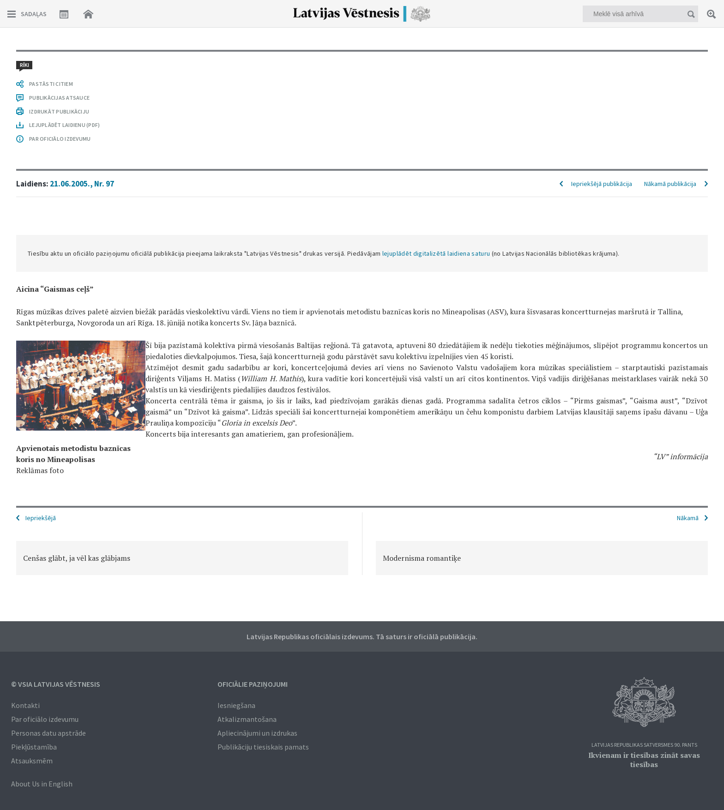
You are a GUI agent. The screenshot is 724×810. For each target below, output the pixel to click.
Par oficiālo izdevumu (44, 719)
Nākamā (688, 518)
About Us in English (41, 783)
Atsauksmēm (32, 760)
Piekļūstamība (34, 746)
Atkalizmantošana (247, 719)
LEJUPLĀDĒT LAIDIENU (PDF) (64, 124)
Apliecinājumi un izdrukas (257, 733)
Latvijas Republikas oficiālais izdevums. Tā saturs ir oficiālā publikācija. (362, 636)
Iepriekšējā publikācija (601, 184)
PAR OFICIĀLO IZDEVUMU (59, 138)
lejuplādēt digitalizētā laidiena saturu (436, 253)
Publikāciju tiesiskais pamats (263, 746)
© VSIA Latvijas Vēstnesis (55, 684)
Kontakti (25, 705)
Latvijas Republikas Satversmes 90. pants (644, 745)
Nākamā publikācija (670, 184)
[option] (182, 558)
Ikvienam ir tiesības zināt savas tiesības (644, 759)
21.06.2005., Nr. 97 (82, 184)
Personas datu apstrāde (48, 733)
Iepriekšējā (40, 518)
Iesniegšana (236, 705)
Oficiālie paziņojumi (252, 684)
